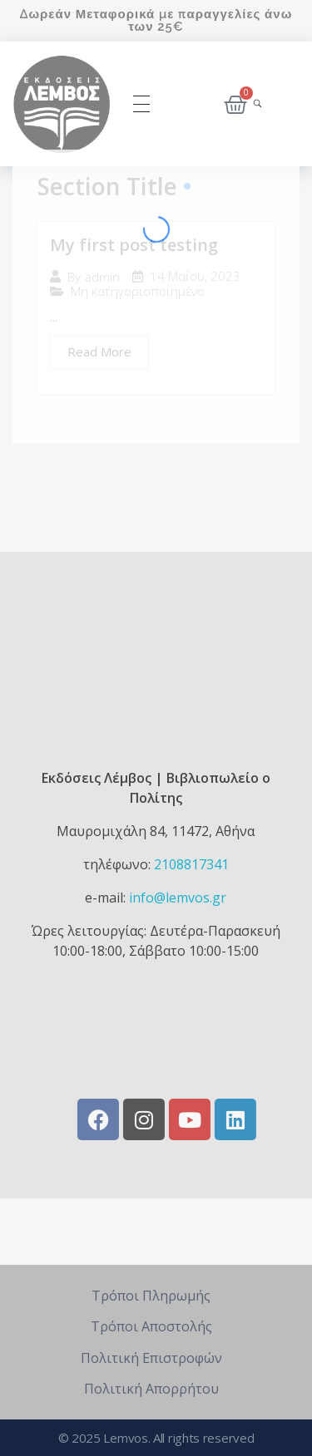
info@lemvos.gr (177, 897)
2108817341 (191, 864)
